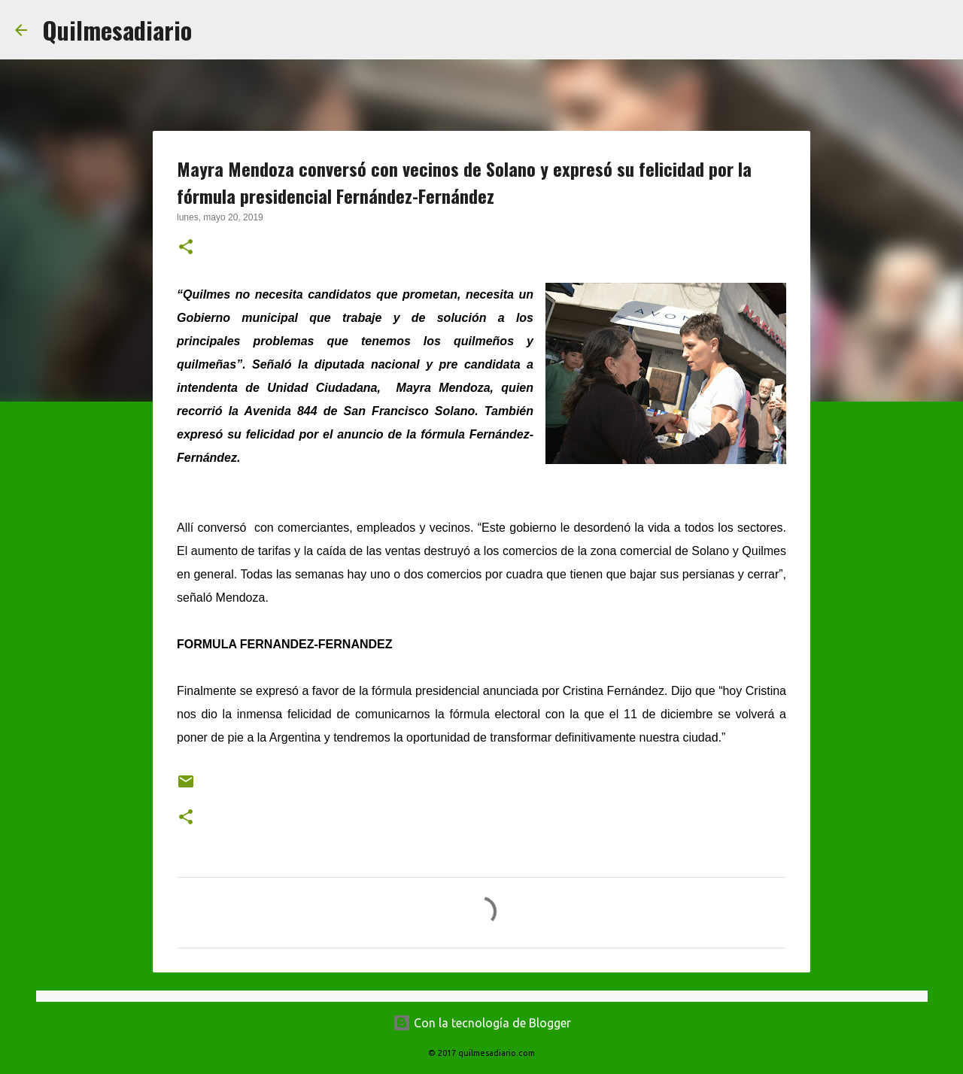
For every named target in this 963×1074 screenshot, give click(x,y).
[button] (186, 248)
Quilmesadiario (117, 29)
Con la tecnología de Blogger (482, 1023)
